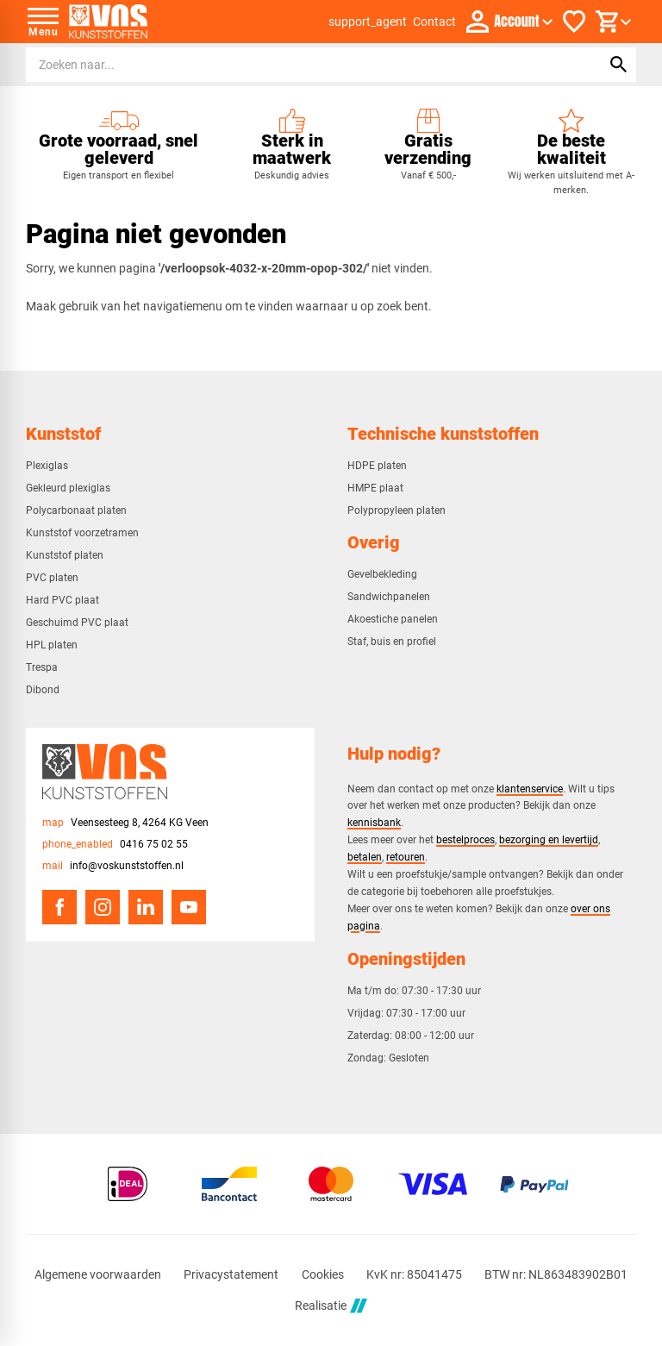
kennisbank (374, 822)
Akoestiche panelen (392, 619)
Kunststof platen (64, 555)
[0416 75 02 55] (115, 844)
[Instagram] (102, 907)
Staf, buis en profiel (391, 641)
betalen (364, 856)
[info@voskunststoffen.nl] (113, 866)
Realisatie (331, 1306)
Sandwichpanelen (388, 597)
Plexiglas (47, 466)
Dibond (42, 690)
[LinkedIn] (145, 907)
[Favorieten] (574, 21)
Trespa (42, 667)
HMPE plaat (375, 488)
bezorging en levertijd (548, 839)
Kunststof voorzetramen (82, 533)
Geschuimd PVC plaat (77, 623)
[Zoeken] (297, 64)
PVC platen (52, 578)
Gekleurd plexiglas (68, 488)
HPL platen (52, 645)
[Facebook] (59, 907)
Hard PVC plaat (62, 600)
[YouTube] (189, 907)
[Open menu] (43, 21)
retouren (405, 856)
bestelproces (465, 839)
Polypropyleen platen (396, 510)
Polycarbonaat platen (76, 510)
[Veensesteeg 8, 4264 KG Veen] (125, 823)
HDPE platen (377, 466)
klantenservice (529, 788)
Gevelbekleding (382, 574)
